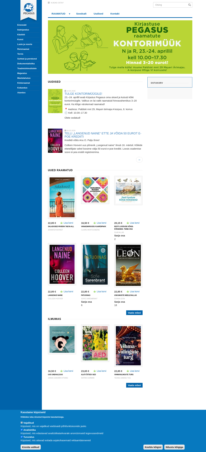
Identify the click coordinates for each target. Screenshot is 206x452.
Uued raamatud (60, 170)
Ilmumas (54, 319)
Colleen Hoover (55, 299)
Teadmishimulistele (27, 68)
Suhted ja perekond (27, 59)
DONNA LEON (119, 299)
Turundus (28, 437)
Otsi (190, 4)
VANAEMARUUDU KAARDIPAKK (93, 226)
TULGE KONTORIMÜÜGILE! (83, 93)
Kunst (20, 39)
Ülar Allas (119, 232)
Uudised (98, 13)
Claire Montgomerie (90, 230)
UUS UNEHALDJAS (55, 374)
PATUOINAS (85, 295)
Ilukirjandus (23, 30)
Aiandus (21, 92)
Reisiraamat (23, 49)
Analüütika (29, 429)
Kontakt (114, 13)
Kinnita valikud (30, 447)
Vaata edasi (134, 312)
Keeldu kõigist (153, 447)
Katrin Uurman (87, 378)
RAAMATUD (59, 14)
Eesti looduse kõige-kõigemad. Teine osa (123, 228)
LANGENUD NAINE (55, 295)
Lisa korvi (68, 223)
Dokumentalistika (26, 63)
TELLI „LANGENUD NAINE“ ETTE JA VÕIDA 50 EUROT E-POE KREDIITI (103, 135)
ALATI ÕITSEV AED (88, 374)
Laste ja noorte (24, 44)
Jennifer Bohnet (55, 230)
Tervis (20, 54)
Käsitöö (21, 34)
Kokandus (22, 88)
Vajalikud (28, 422)
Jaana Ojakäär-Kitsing (58, 378)
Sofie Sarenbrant (89, 299)
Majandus (22, 73)
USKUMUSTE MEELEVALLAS (125, 295)
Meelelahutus (24, 78)
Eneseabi (22, 25)
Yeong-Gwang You (122, 378)
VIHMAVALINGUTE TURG (124, 374)
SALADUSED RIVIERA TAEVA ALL (61, 226)
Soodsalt (81, 13)
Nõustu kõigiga (174, 447)
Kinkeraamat (23, 83)
